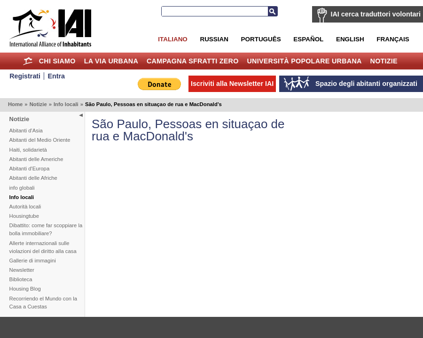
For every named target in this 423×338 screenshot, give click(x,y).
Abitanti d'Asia (26, 130)
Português (261, 39)
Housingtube (24, 216)
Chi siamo (57, 61)
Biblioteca (20, 279)
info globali (22, 188)
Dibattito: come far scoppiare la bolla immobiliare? (46, 229)
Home (28, 61)
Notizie (384, 61)
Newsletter (21, 270)
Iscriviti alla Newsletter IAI (232, 83)
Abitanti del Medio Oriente (39, 140)
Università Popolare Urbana (304, 61)
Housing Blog (25, 289)
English (350, 39)
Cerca (272, 11)
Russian (214, 39)
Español (308, 39)
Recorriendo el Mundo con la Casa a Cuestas (43, 302)
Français (392, 39)
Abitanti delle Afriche (33, 178)
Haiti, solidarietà (28, 150)
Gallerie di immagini (32, 260)
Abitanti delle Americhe (36, 159)
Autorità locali (25, 206)
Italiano (172, 39)
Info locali (66, 104)
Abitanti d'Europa (29, 168)
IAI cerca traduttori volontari (376, 14)
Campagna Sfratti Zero (193, 61)
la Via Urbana (111, 61)
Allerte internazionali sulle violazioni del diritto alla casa (43, 247)
